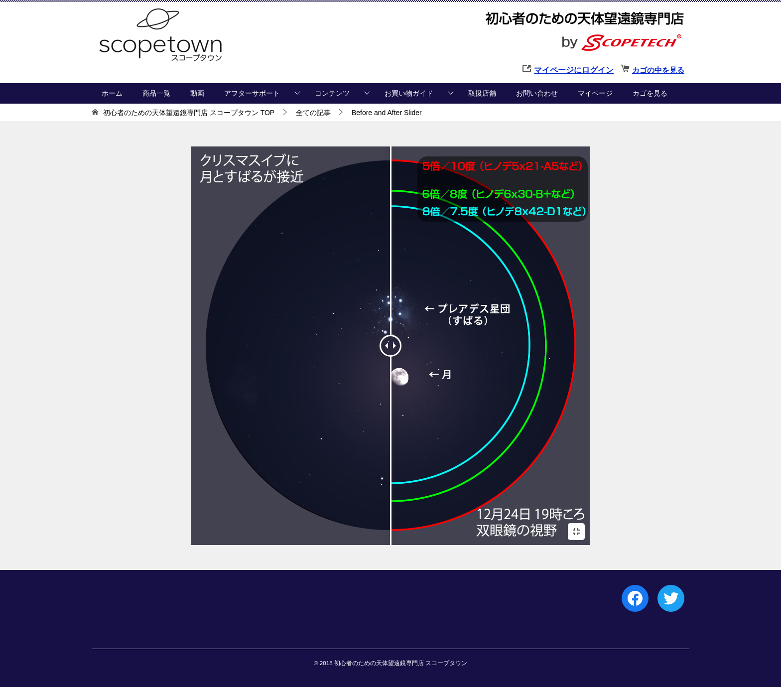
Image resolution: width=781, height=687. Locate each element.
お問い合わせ (537, 93)
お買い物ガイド (409, 93)
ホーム (112, 93)
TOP (188, 113)
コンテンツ (332, 93)
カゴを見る (650, 93)
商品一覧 (156, 93)
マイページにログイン (574, 70)
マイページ (595, 93)
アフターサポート (252, 93)
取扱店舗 (482, 93)
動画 (197, 93)
